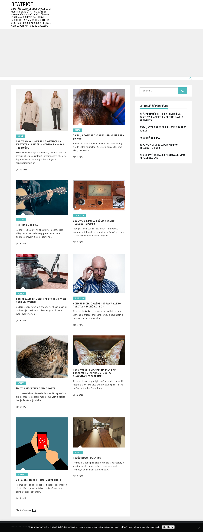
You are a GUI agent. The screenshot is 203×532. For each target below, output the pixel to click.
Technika (79, 215)
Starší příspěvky (23, 510)
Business (79, 298)
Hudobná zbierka (27, 225)
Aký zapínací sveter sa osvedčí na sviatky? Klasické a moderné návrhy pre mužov (40, 144)
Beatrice (22, 4)
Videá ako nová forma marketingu (38, 480)
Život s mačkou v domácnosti (35, 388)
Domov (21, 294)
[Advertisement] (101, 52)
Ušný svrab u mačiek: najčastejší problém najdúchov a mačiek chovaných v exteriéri (95, 373)
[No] (199, 527)
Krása (77, 130)
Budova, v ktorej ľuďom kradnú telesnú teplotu (94, 222)
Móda (20, 136)
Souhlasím (168, 527)
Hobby (21, 220)
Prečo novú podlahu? (87, 457)
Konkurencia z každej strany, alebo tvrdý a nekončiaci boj (97, 305)
